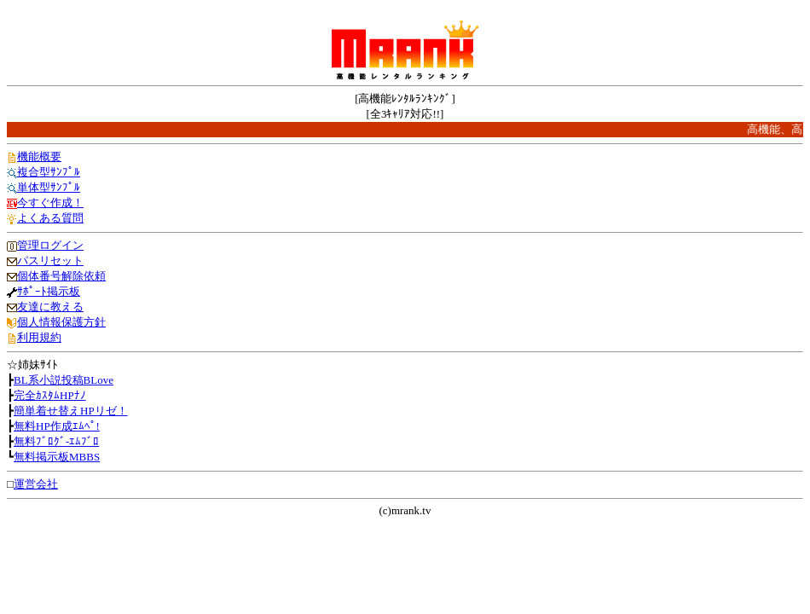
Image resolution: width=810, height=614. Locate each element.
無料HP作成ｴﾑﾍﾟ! (57, 426)
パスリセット (50, 260)
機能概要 (39, 156)
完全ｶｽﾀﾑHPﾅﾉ (50, 395)
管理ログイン (50, 245)
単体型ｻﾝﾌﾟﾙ (48, 187)
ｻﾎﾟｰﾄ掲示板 (48, 291)
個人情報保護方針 (61, 322)
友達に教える (50, 306)
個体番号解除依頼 (61, 275)
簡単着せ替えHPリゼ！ (71, 410)
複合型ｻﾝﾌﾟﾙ (48, 171)
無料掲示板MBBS (57, 456)
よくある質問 (50, 217)
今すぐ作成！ (50, 202)
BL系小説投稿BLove (63, 380)
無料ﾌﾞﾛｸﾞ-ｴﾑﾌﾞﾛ (56, 441)
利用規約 (39, 337)
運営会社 (36, 484)
